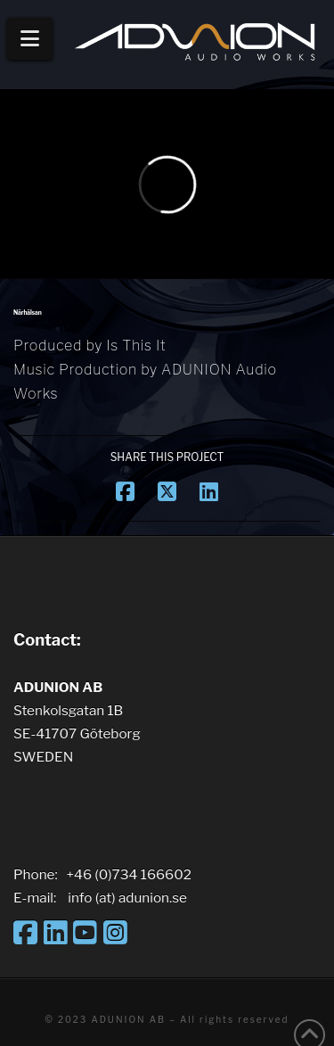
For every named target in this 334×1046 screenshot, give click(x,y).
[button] (30, 39)
